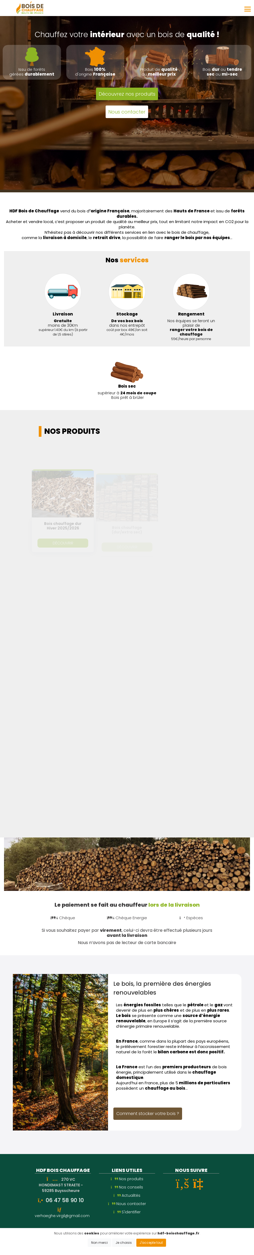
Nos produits (127, 1179)
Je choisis (124, 1242)
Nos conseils (127, 1187)
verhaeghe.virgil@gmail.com (62, 1215)
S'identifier (127, 1212)
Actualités (127, 1195)
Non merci (99, 1242)
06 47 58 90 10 (65, 1200)
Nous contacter (127, 1203)
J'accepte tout (151, 1242)
